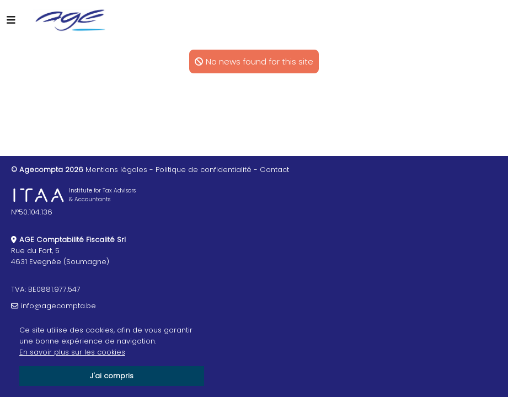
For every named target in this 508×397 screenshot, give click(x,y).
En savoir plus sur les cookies (72, 352)
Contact (274, 169)
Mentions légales (116, 169)
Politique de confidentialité (204, 169)
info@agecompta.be (58, 306)
